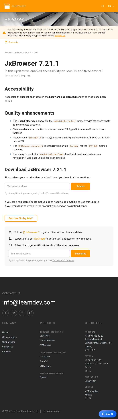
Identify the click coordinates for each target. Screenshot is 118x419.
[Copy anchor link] (37, 89)
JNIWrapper (45, 366)
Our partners (8, 342)
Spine (43, 377)
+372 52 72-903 (93, 360)
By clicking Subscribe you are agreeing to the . (41, 260)
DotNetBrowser (47, 340)
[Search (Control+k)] (103, 6)
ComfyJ (44, 361)
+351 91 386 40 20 (94, 335)
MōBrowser (45, 345)
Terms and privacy (51, 411)
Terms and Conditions (57, 193)
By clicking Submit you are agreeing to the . (36, 193)
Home (5, 332)
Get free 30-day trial (20, 218)
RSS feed (39, 238)
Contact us (7, 346)
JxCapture (45, 356)
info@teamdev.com (29, 302)
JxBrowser (18, 6)
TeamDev (15, 411)
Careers (6, 351)
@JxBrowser (30, 232)
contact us (60, 35)
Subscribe (80, 253)
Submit (81, 186)
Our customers (9, 337)
